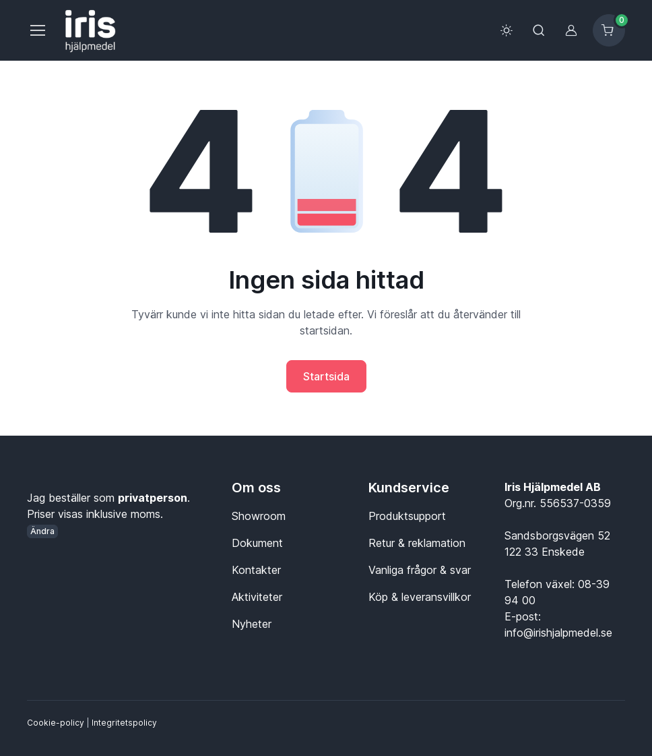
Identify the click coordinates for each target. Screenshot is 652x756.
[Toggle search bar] (539, 30)
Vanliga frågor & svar (419, 570)
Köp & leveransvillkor (419, 597)
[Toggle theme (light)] (506, 30)
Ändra (42, 531)
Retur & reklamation (416, 543)
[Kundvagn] (609, 30)
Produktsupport (407, 516)
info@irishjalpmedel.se (558, 632)
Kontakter (256, 570)
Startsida (326, 376)
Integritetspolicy (124, 723)
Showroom (259, 516)
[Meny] (37, 30)
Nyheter (251, 624)
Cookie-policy (55, 723)
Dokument (257, 543)
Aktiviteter (257, 597)
